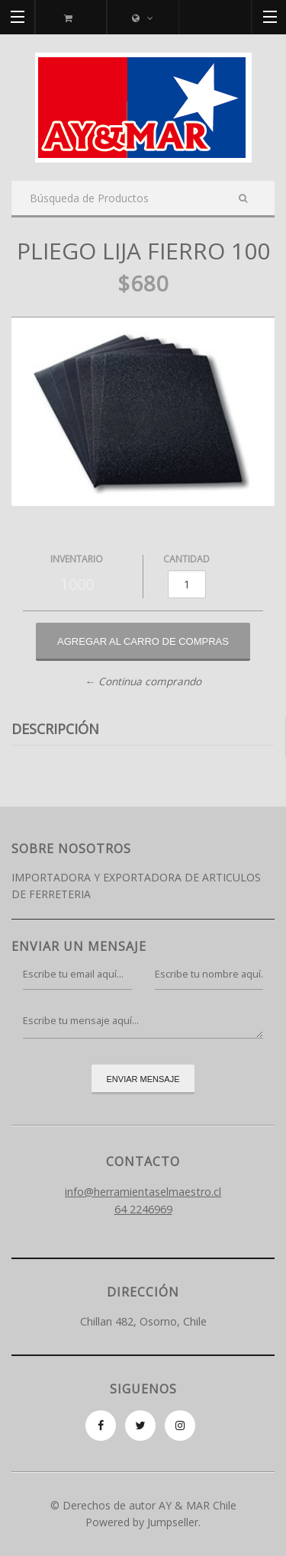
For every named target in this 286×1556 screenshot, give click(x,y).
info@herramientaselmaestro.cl (143, 1191)
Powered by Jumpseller (141, 1522)
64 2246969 (143, 1209)
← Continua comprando (143, 681)
